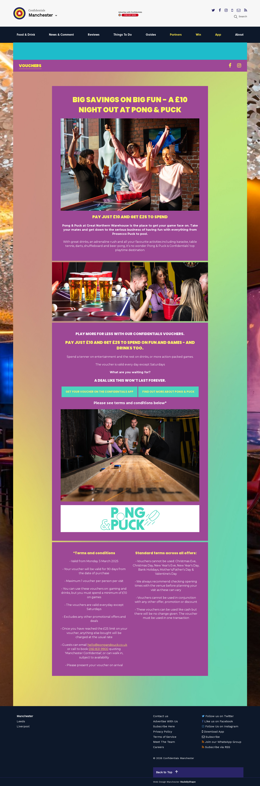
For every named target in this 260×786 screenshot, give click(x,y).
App (218, 35)
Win (198, 35)
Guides (151, 35)
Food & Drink (26, 35)
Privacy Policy (162, 731)
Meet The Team (164, 742)
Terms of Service (164, 736)
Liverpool (23, 726)
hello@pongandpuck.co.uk (107, 645)
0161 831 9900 (98, 649)
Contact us (160, 716)
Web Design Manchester (166, 782)
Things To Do (123, 35)
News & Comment (61, 35)
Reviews (94, 35)
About (239, 35)
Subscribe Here (164, 726)
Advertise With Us (165, 721)
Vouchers (30, 66)
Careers (158, 747)
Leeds (21, 721)
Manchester (25, 716)
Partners (176, 35)
